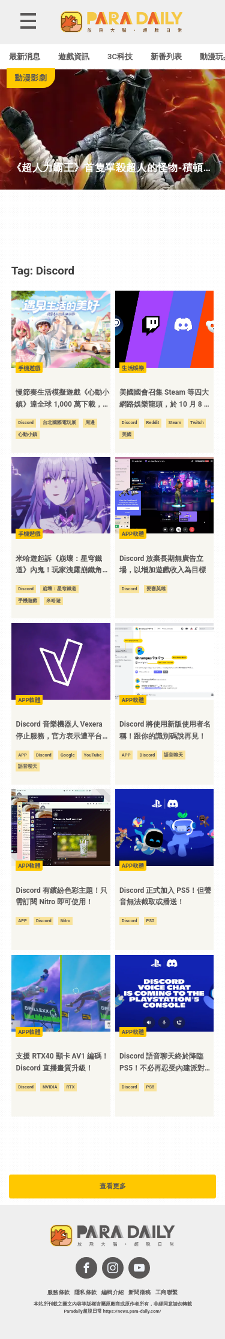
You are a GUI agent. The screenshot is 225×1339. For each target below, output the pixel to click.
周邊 (90, 422)
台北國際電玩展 (59, 422)
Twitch (197, 422)
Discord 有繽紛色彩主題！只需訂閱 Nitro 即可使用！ (61, 896)
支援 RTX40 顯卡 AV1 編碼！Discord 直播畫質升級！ (62, 1062)
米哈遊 (53, 600)
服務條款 (58, 1292)
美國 (126, 434)
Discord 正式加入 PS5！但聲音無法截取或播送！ (165, 896)
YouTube (93, 755)
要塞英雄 (156, 588)
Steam (174, 422)
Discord (26, 422)
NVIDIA (50, 1087)
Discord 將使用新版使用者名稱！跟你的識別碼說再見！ (165, 730)
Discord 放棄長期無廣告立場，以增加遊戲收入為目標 (162, 564)
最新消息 (24, 56)
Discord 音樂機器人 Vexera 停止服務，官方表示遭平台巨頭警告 (62, 731)
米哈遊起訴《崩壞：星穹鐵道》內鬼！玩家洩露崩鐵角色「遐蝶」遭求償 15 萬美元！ (62, 565)
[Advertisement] (113, 226)
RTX (71, 1087)
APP (22, 755)
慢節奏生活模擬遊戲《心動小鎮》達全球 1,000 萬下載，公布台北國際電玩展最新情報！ (62, 399)
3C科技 (120, 56)
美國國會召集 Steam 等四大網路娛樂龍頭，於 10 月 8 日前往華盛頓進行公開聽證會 (165, 399)
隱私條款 (85, 1292)
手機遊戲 (27, 600)
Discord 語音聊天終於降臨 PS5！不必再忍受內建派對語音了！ (165, 1063)
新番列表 (166, 56)
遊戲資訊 (73, 56)
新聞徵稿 (139, 1292)
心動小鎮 (27, 434)
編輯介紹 (112, 1292)
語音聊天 (27, 766)
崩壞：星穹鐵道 (59, 588)
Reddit (153, 422)
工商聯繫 (166, 1292)
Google (68, 755)
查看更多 (113, 1186)
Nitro (66, 920)
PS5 (150, 920)
